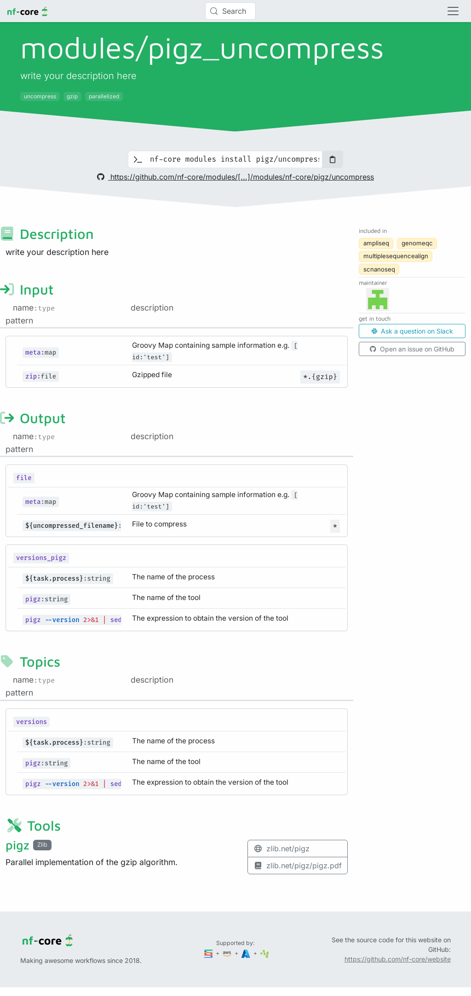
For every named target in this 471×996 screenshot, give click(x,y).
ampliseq (376, 243)
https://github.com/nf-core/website (398, 959)
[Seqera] (209, 953)
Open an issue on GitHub (412, 349)
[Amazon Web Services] (228, 953)
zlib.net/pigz (281, 848)
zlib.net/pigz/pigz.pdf (297, 865)
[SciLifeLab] (264, 953)
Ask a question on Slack (412, 331)
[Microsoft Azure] (246, 953)
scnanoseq (379, 269)
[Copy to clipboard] (332, 159)
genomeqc (417, 243)
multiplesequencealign (395, 256)
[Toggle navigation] (453, 11)
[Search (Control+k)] (230, 11)
